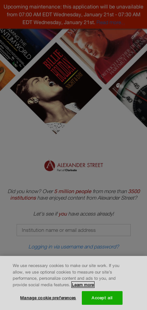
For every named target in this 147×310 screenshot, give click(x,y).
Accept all (102, 298)
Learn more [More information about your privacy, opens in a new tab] (83, 285)
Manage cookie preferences (48, 298)
